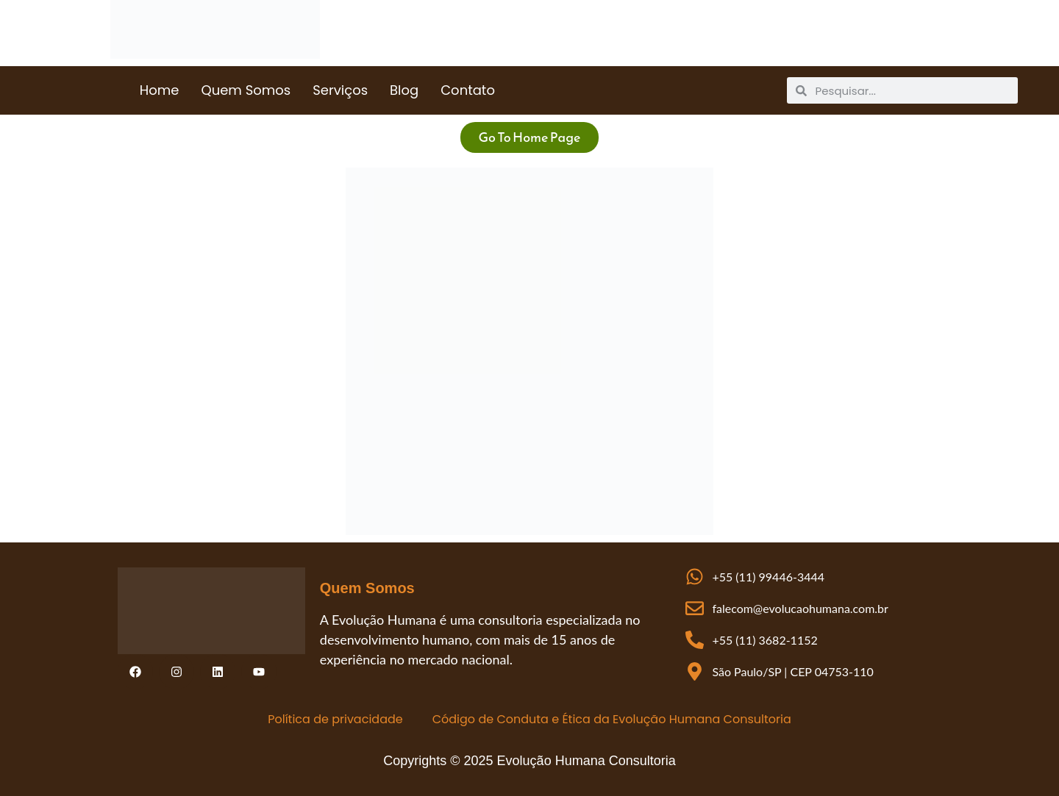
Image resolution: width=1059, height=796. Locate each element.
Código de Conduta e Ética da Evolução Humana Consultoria (611, 719)
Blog (404, 90)
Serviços (340, 90)
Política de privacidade (335, 719)
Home (159, 90)
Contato (468, 90)
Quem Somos (245, 90)
